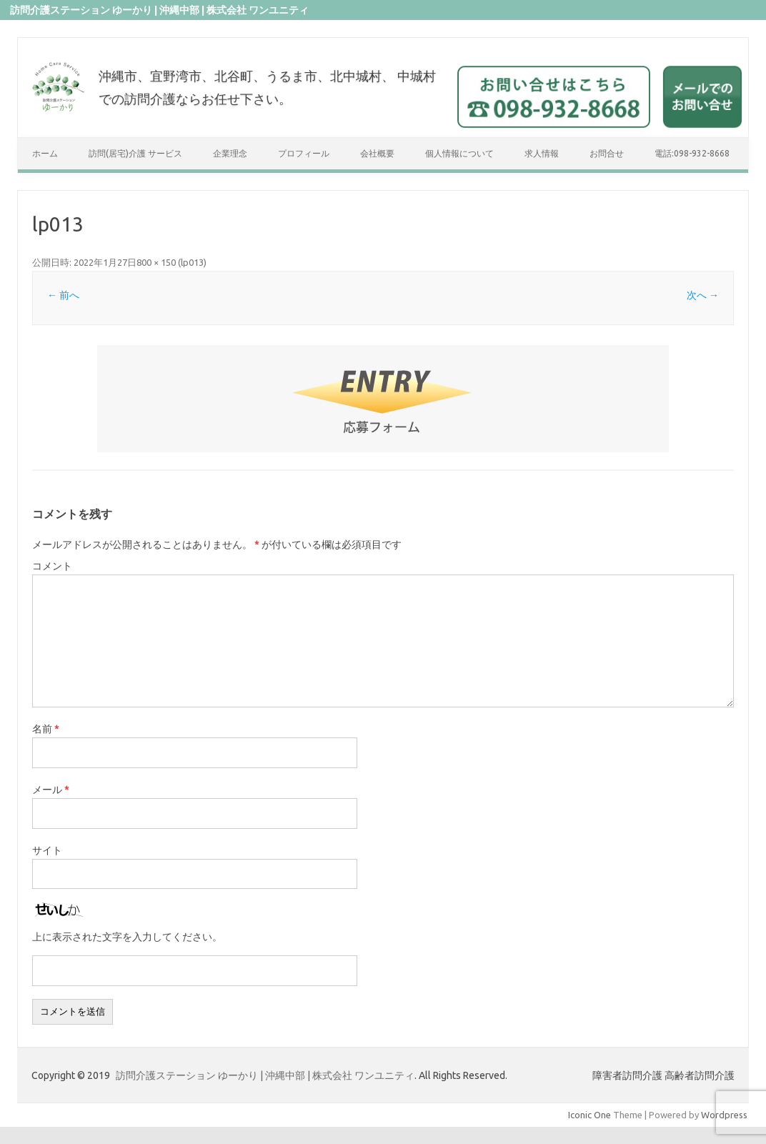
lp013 (192, 262)
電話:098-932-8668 (692, 153)
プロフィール (303, 153)
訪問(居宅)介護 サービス (135, 153)
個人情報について (459, 153)
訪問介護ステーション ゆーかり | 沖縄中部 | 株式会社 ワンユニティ (265, 1075)
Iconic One (589, 1115)
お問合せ (607, 153)
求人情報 (541, 153)
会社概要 (377, 153)
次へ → (703, 295)
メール (50, 789)
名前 (45, 729)
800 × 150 (156, 262)
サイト (47, 850)
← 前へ (63, 295)
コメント (52, 566)
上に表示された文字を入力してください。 (127, 936)
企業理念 (230, 153)
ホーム (45, 153)
